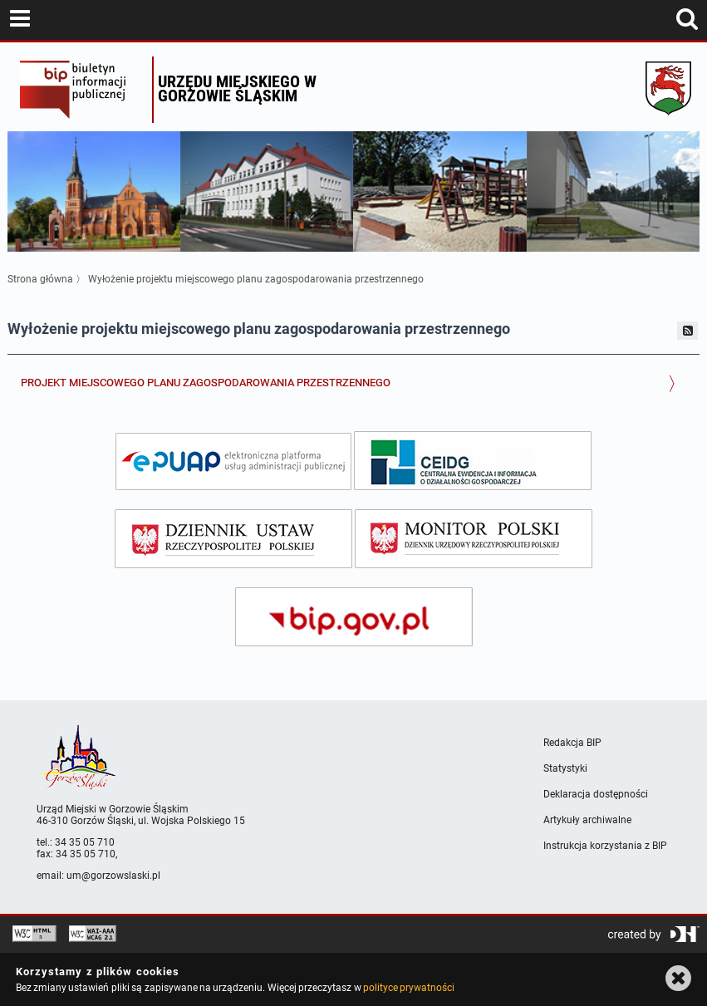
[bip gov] (354, 616)
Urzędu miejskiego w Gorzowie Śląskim (237, 88)
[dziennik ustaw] (233, 538)
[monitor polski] (473, 538)
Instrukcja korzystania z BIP (605, 845)
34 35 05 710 (85, 842)
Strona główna (40, 279)
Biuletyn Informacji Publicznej (82, 89)
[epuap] (233, 461)
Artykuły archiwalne (587, 820)
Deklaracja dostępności (595, 794)
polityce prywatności (408, 988)
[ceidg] (473, 460)
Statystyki (565, 768)
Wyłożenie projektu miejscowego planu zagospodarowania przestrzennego (256, 279)
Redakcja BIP (572, 742)
